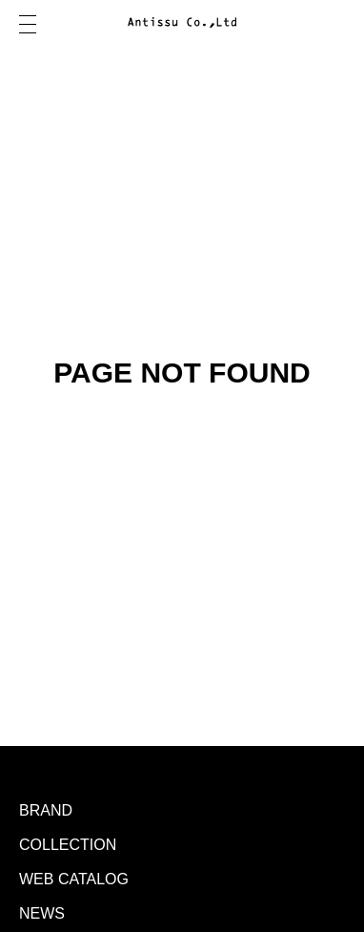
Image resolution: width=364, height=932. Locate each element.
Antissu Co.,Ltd (182, 24)
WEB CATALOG (74, 879)
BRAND (45, 810)
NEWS (42, 913)
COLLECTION (67, 845)
